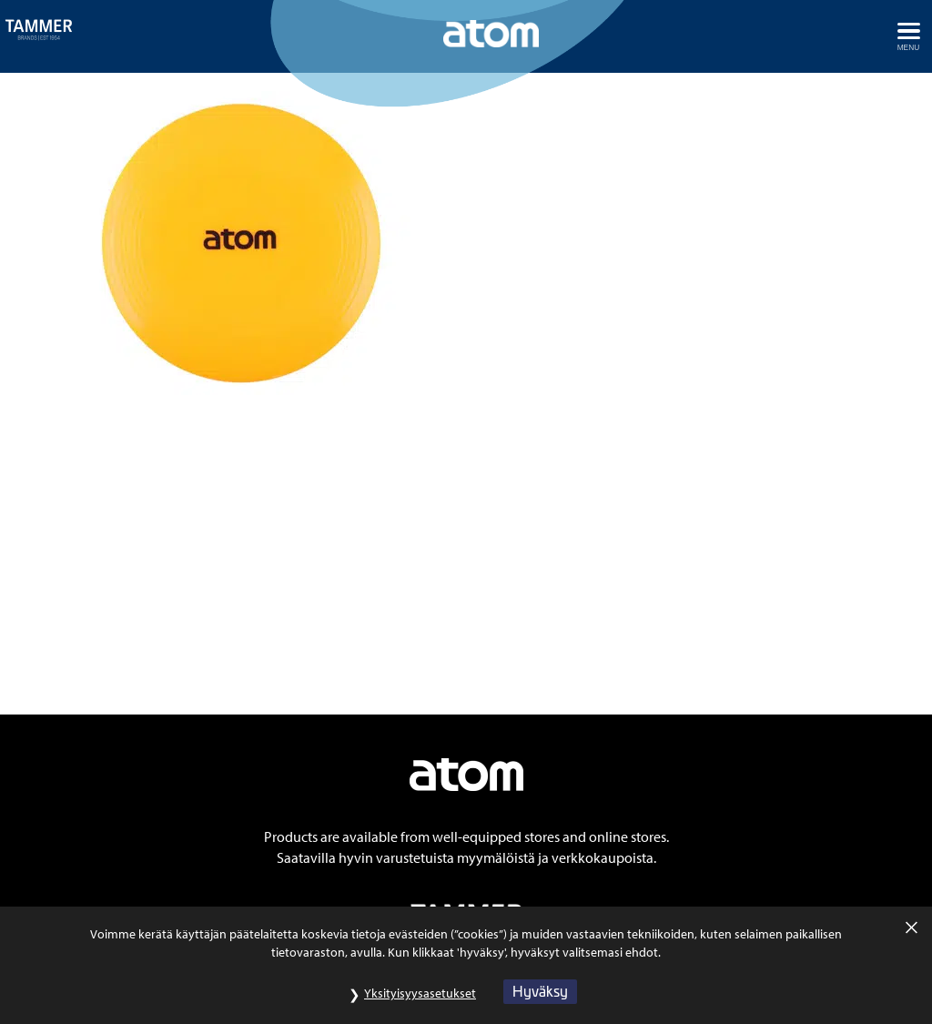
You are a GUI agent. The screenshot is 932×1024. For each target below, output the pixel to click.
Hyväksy (540, 1000)
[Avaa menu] (908, 36)
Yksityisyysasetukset (420, 1003)
